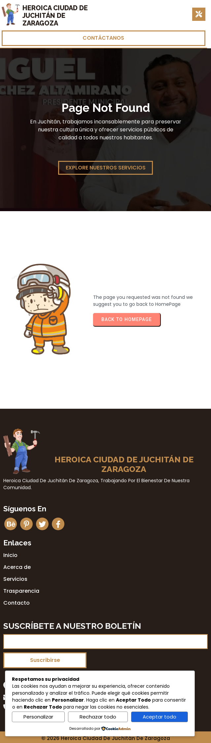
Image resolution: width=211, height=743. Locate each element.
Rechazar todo (98, 716)
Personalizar (38, 716)
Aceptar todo (159, 716)
